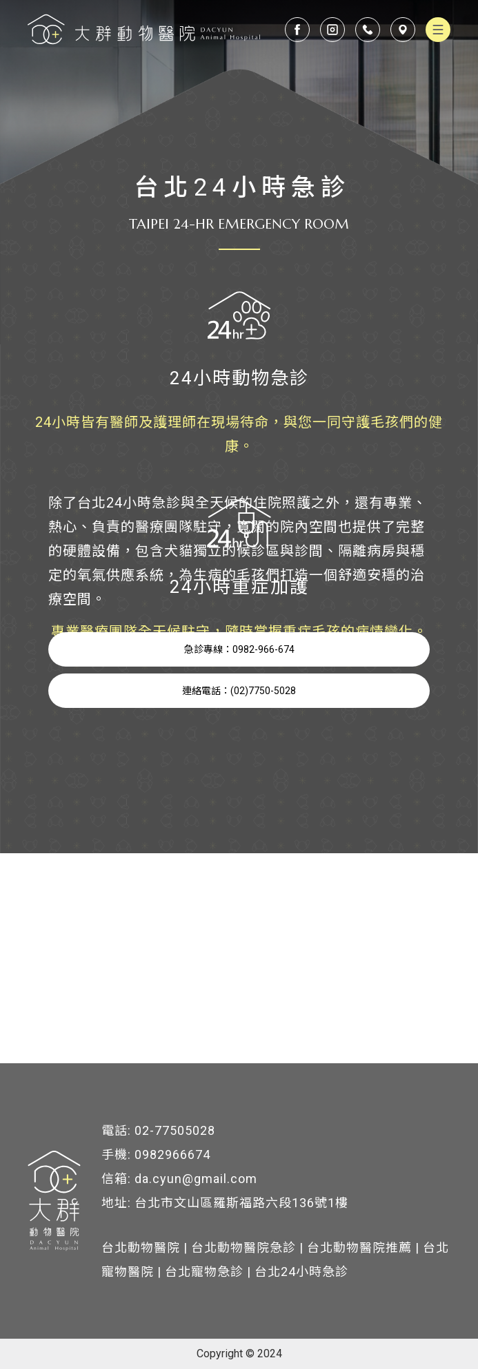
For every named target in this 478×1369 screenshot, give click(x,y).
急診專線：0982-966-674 (239, 649)
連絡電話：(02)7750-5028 (239, 690)
